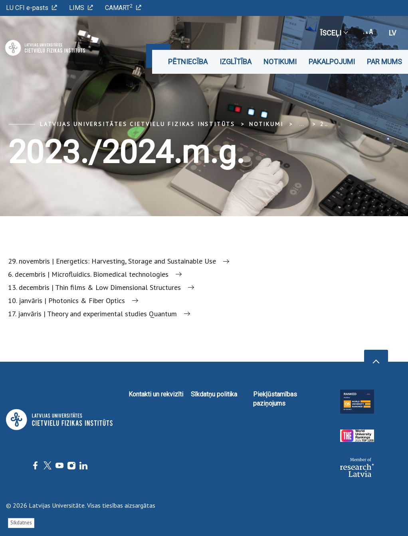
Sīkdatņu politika (214, 394)
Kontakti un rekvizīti (156, 394)
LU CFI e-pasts (31, 8)
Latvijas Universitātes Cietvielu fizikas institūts (137, 124)
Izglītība (236, 61)
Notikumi (280, 61)
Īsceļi (333, 33)
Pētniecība (188, 61)
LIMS (81, 8)
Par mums (384, 61)
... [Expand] (301, 124)
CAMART (123, 7)
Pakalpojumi (332, 61)
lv (392, 33)
